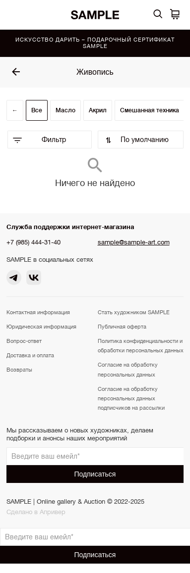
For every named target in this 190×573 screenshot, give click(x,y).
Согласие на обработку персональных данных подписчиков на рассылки (131, 398)
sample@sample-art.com (134, 242)
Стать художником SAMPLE (134, 312)
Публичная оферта (122, 327)
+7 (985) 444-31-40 (33, 242)
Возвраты (19, 370)
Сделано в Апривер (35, 512)
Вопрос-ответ (24, 341)
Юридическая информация (41, 327)
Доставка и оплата (30, 355)
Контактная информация (38, 312)
